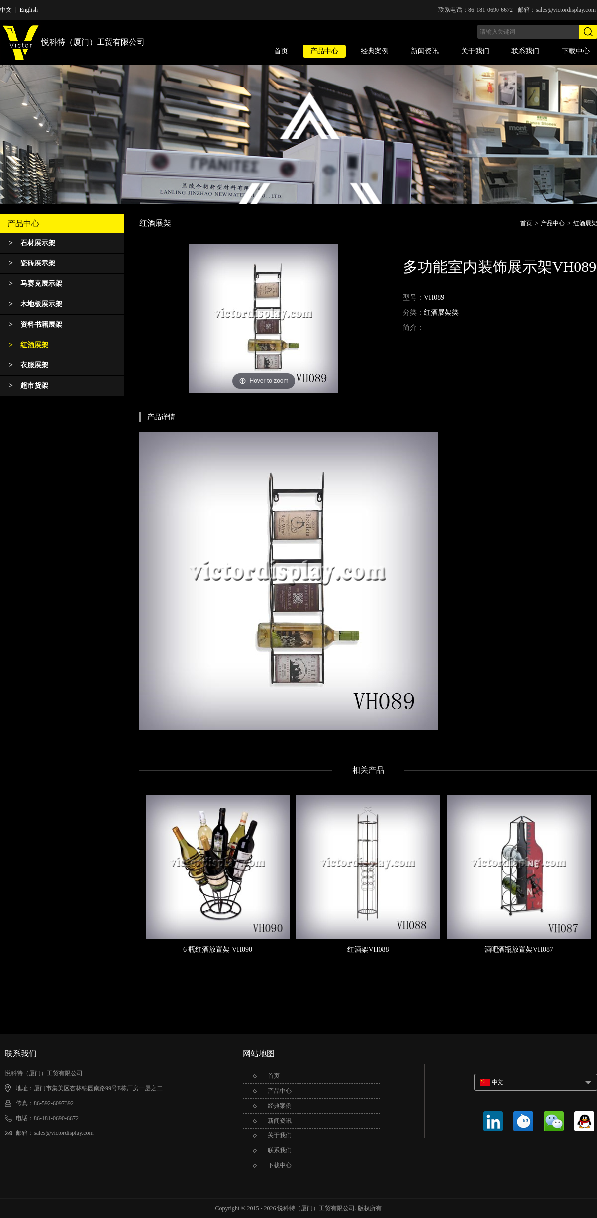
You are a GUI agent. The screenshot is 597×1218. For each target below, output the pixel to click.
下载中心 (576, 51)
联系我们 (525, 51)
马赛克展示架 (35, 283)
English (28, 9)
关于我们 (475, 51)
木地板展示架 (35, 304)
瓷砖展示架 (32, 263)
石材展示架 (32, 243)
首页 (281, 51)
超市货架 (28, 385)
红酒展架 (28, 344)
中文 (6, 9)
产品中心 (324, 51)
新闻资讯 (425, 51)
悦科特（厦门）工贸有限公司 (72, 43)
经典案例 (375, 51)
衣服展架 (28, 365)
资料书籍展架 (35, 324)
